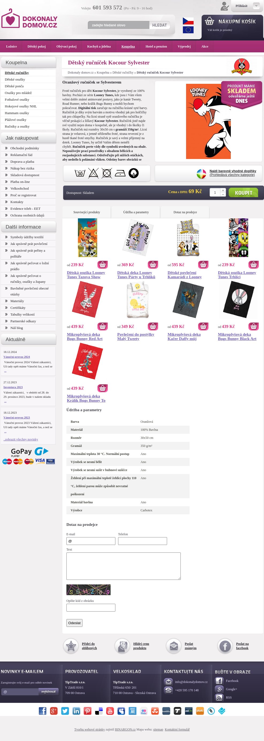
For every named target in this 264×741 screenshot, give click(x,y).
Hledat (159, 25)
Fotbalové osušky (17, 99)
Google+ (226, 694)
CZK (188, 20)
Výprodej (187, 46)
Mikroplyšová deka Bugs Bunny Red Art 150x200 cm (85, 336)
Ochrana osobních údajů (24, 215)
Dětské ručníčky (122, 72)
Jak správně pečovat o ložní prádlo (27, 266)
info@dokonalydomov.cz (186, 687)
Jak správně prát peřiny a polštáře (25, 253)
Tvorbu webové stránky (89, 734)
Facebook (227, 686)
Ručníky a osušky (17, 126)
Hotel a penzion (159, 46)
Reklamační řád (18, 155)
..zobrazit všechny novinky (20, 439)
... (5, 370)
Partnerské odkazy (20, 321)
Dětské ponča (14, 86)
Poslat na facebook (242, 651)
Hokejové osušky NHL (21, 106)
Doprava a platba (19, 162)
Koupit (243, 192)
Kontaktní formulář (177, 734)
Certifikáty (15, 308)
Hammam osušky (17, 113)
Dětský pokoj (39, 46)
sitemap (158, 734)
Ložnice (14, 46)
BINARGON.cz (125, 734)
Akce (206, 46)
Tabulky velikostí (20, 314)
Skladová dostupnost (22, 175)
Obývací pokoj (69, 46)
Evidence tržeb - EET (22, 209)
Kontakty (14, 202)
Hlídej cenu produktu (141, 651)
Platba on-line (17, 182)
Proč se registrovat (20, 195)
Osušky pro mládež (18, 93)
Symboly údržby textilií (24, 237)
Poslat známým (191, 651)
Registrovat (49, 697)
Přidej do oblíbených (89, 651)
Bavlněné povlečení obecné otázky (27, 291)
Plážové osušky (15, 120)
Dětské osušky (15, 79)
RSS (223, 703)
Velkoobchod (17, 188)
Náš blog (14, 328)
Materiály (14, 301)
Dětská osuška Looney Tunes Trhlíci (237, 274)
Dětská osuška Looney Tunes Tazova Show (86, 274)
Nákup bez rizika (19, 168)
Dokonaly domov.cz (81, 72)
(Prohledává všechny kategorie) (233, 173)
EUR (188, 29)
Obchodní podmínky (22, 148)
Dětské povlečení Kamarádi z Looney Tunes (185, 274)
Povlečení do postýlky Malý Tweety (135, 336)
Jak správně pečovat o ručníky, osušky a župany (25, 279)
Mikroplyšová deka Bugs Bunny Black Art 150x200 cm (237, 336)
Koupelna (103, 72)
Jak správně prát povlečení (26, 244)
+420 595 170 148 (181, 695)
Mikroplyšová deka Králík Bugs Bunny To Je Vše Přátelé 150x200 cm (86, 398)
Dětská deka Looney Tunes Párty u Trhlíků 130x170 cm (136, 274)
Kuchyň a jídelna (101, 46)
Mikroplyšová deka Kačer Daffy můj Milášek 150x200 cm (185, 336)
